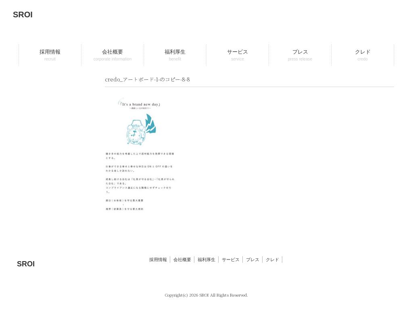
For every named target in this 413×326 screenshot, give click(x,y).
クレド (272, 259)
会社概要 (182, 259)
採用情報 (158, 259)
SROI (23, 14)
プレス (252, 259)
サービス (231, 259)
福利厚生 (206, 259)
